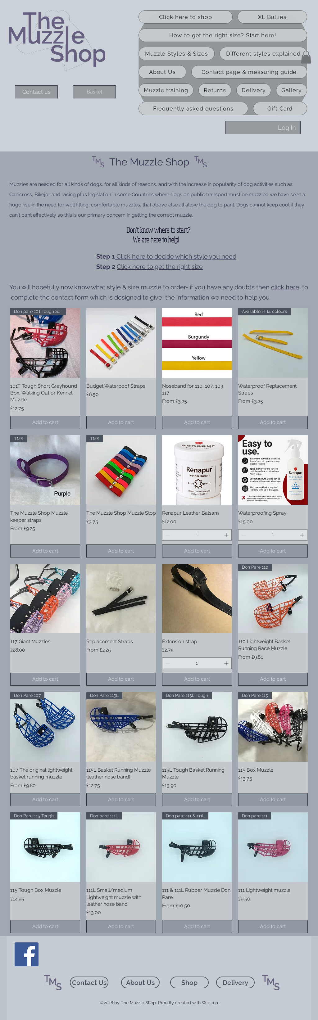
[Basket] (94, 91)
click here (285, 287)
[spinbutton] (197, 535)
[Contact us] (36, 91)
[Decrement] (167, 535)
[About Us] (140, 982)
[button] (306, 57)
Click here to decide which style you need (175, 256)
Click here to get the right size (160, 266)
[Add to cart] (45, 422)
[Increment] (227, 535)
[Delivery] (235, 982)
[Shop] (189, 982)
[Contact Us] (89, 982)
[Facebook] (27, 954)
